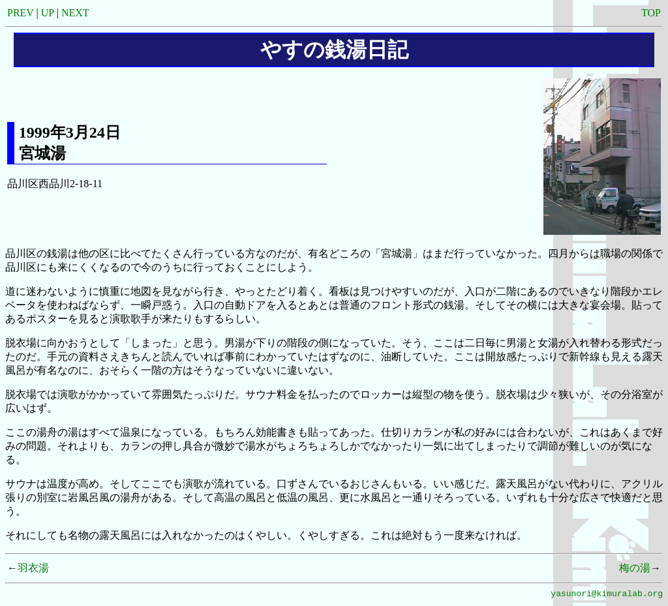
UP (47, 12)
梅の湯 (634, 567)
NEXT (75, 12)
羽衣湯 (33, 567)
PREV (20, 12)
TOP (651, 12)
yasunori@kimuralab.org (607, 595)
